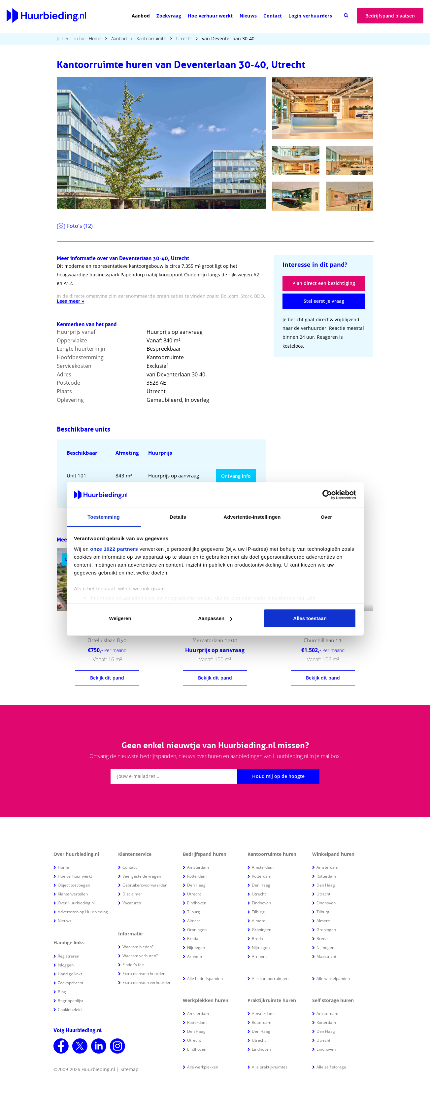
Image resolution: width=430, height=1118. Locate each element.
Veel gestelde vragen (141, 876)
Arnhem (194, 956)
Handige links (70, 974)
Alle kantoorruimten (270, 978)
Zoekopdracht (70, 983)
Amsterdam (198, 867)
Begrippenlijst (70, 1000)
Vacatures (131, 903)
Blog (62, 992)
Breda (192, 938)
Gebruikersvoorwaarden (144, 885)
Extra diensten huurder (143, 973)
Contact (272, 16)
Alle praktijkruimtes (269, 1067)
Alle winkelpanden (333, 978)
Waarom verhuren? (140, 956)
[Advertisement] (323, 406)
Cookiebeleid (70, 1009)
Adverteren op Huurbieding (83, 912)
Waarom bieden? (137, 947)
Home (95, 38)
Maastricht (326, 956)
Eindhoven (196, 903)
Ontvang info (236, 476)
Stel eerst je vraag (324, 301)
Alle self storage (331, 1067)
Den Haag (196, 885)
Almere (194, 921)
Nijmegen (196, 947)
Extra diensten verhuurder (146, 982)
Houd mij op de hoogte (278, 776)
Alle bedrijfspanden (205, 978)
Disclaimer (132, 894)
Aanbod (141, 16)
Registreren (68, 956)
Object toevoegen (74, 885)
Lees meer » (70, 301)
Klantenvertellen (73, 894)
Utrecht (184, 38)
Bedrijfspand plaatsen (390, 16)
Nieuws (248, 16)
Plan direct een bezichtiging (323, 283)
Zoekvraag (168, 16)
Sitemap (129, 1069)
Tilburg (193, 912)
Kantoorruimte (151, 38)
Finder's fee (133, 964)
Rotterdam (197, 876)
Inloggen (66, 965)
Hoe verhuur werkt (210, 16)
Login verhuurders (310, 16)
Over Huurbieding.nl (76, 903)
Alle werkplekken (202, 1067)
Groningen (197, 929)
